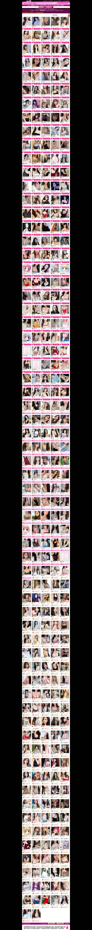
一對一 (39, 136)
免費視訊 (29, 26)
